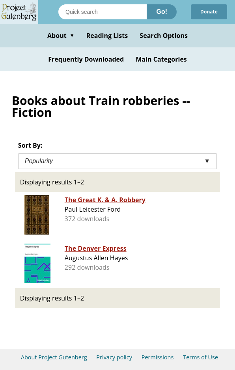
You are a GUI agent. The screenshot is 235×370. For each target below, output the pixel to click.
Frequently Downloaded (86, 59)
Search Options (164, 35)
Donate (209, 11)
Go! (161, 11)
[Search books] (102, 11)
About (61, 35)
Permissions (158, 357)
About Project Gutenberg (54, 357)
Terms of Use (200, 357)
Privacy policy (114, 357)
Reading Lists (107, 35)
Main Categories (161, 59)
